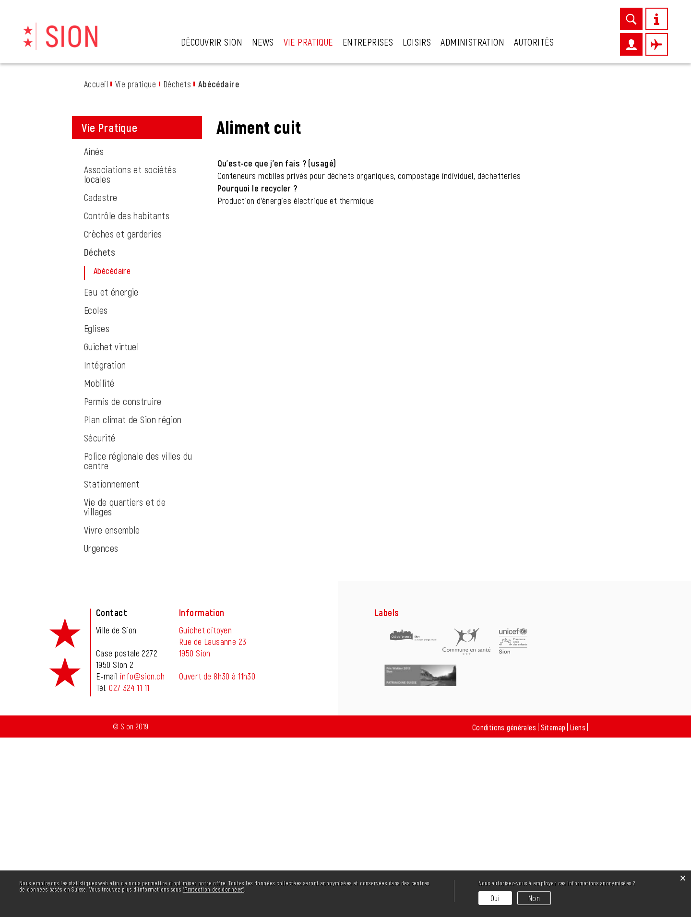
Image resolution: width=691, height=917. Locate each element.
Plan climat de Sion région (133, 599)
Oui (495, 898)
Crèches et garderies (123, 413)
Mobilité (99, 562)
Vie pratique (308, 42)
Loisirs (417, 42)
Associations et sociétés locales (130, 353)
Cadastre (100, 376)
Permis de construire (122, 580)
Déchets (99, 431)
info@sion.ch (142, 855)
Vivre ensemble (112, 709)
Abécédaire (136, 450)
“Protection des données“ (213, 889)
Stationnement (111, 663)
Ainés (94, 330)
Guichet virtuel (111, 526)
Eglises (96, 507)
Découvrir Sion (211, 42)
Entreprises (368, 42)
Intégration (105, 544)
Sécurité (99, 617)
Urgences (101, 727)
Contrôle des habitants (126, 395)
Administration (472, 42)
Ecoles (96, 489)
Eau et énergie (111, 471)
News (263, 42)
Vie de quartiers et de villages (125, 686)
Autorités (534, 42)
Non (534, 898)
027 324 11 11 (129, 867)
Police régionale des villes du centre (138, 640)
